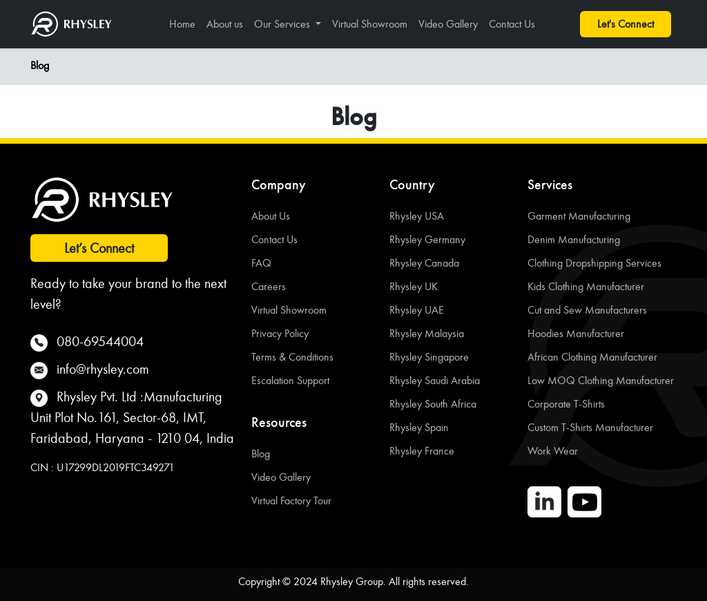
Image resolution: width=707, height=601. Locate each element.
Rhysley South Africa (432, 403)
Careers (268, 286)
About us (224, 23)
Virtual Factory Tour (291, 500)
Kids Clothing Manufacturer (585, 286)
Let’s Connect (99, 248)
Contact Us (512, 23)
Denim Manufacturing (573, 239)
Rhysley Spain (419, 427)
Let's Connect (625, 23)
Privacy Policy (280, 333)
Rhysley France (421, 450)
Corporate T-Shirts (566, 403)
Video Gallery (448, 23)
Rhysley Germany (427, 239)
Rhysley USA (416, 215)
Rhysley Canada (424, 262)
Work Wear (552, 450)
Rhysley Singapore (429, 356)
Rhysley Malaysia (426, 333)
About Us (270, 215)
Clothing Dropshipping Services (594, 262)
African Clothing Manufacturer (592, 356)
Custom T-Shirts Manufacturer (590, 427)
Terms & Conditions (292, 356)
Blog (39, 65)
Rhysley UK (413, 286)
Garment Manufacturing (578, 215)
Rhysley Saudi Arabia (434, 380)
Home (182, 23)
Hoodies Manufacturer (575, 333)
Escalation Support (290, 380)
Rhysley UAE (416, 309)
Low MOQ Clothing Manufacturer (600, 380)
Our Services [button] (283, 23)
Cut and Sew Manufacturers (587, 309)
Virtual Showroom (369, 23)
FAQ (261, 262)
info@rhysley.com (103, 369)
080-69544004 (100, 341)
